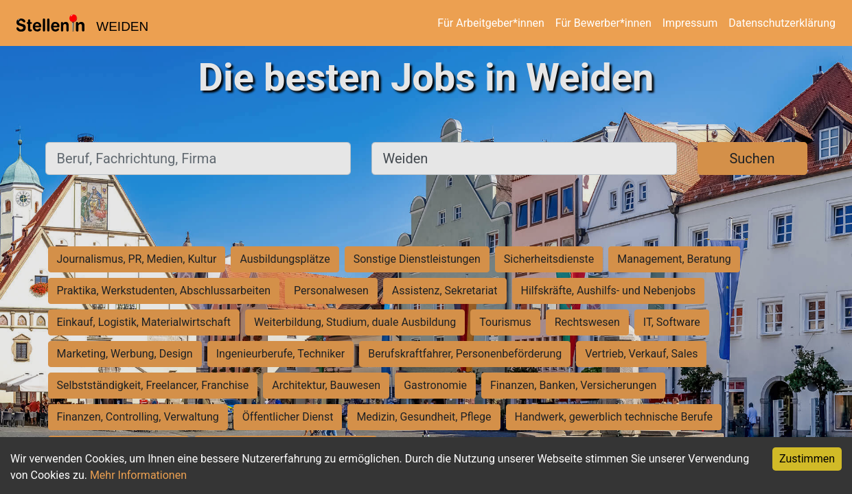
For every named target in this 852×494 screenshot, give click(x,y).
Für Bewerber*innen (603, 23)
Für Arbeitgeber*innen (490, 23)
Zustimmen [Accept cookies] (807, 458)
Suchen (751, 158)
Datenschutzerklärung (782, 23)
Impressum (690, 23)
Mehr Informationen (138, 475)
